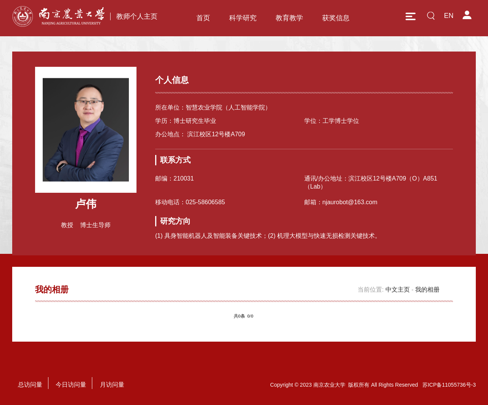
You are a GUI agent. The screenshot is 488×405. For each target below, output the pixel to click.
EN (448, 15)
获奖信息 (336, 18)
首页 (203, 18)
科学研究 (243, 18)
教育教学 (289, 18)
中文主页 (397, 289)
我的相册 (427, 289)
